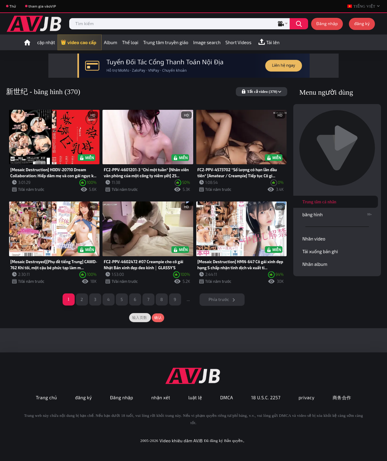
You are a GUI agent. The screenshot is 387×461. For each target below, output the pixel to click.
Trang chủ (46, 397)
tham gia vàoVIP (42, 6)
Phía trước (219, 299)
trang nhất (27, 42)
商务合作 (342, 397)
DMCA (226, 397)
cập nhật (46, 42)
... (188, 299)
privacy (306, 397)
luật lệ (195, 397)
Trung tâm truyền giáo (165, 42)
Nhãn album (314, 264)
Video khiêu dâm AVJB (181, 440)
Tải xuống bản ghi (320, 251)
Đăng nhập (327, 23)
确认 (158, 318)
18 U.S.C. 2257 (266, 397)
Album (110, 42)
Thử (12, 6)
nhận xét (160, 397)
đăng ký (362, 23)
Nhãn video (313, 238)
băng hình (337, 214)
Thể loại (130, 42)
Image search (207, 42)
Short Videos (239, 42)
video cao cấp (81, 42)
